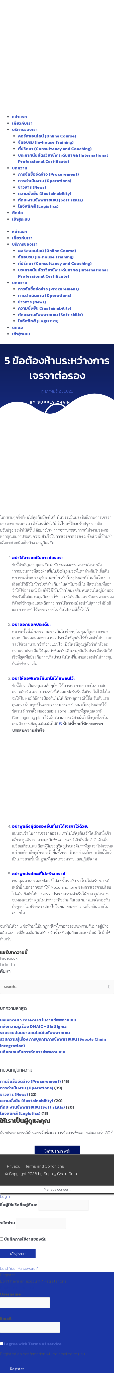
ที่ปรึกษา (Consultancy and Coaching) (55, 149)
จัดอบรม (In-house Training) (46, 142)
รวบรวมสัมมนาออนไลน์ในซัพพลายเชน (35, 1033)
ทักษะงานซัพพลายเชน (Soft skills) (50, 200)
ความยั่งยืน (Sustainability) (44, 193)
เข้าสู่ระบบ (21, 219)
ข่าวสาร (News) (32, 187)
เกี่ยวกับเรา (22, 123)
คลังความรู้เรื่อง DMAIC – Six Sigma (33, 1026)
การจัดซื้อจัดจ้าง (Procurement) (48, 174)
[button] (57, 958)
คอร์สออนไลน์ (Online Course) (47, 136)
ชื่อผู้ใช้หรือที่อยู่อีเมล (19, 1205)
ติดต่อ (17, 213)
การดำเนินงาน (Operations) (44, 181)
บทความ (19, 168)
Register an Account (18, 1287)
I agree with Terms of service (33, 1344)
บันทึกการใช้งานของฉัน (23, 1239)
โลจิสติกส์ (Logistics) (38, 206)
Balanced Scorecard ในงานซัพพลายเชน (38, 1020)
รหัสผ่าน (7, 1223)
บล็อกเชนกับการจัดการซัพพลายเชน (32, 1052)
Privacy (13, 1166)
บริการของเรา (25, 129)
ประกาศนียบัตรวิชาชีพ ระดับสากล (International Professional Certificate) (63, 158)
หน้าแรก (19, 117)
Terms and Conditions (44, 1166)
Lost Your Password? (19, 1268)
